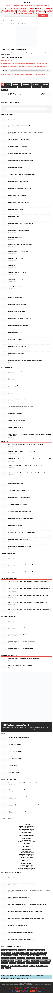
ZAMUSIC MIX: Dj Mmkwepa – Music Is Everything (20, 665)
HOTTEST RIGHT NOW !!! (7, 115)
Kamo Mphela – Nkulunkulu (15, 413)
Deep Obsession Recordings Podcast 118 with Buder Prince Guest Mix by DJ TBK (27, 904)
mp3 (34, 87)
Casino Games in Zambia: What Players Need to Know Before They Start (25, 444)
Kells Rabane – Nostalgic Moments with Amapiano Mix (21, 939)
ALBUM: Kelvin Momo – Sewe (15, 237)
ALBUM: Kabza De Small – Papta (15, 118)
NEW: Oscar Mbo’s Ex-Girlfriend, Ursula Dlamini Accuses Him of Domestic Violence (28, 472)
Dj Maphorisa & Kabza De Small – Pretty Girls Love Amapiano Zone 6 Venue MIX (27, 392)
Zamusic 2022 (26, 823)
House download (26, 862)
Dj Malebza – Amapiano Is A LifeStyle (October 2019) (20, 627)
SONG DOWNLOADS (17, 19)
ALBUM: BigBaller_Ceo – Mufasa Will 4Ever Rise (19, 318)
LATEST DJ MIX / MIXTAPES (8, 779)
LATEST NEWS (5, 441)
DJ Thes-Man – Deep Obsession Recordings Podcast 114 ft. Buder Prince (25, 911)
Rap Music (39, 965)
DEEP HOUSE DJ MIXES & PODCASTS (11, 873)
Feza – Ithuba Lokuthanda (14, 758)
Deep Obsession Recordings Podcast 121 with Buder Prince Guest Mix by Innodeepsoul (29, 890)
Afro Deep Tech (5, 950)
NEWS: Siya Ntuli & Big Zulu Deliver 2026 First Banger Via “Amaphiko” (25, 465)
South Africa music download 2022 (26, 841)
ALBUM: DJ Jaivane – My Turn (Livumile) (17, 279)
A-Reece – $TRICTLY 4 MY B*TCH (15, 427)
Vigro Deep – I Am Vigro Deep (15, 371)
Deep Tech (38, 958)
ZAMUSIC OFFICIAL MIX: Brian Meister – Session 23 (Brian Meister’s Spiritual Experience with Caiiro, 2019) (29, 589)
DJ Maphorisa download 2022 (26, 852)
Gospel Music (18, 960)
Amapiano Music (23, 955)
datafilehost (5, 87)
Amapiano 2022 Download (26, 827)
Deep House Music (30, 958)
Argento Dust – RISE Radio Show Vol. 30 (17, 925)
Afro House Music (37, 84)
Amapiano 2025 (5, 955)
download (13, 87)
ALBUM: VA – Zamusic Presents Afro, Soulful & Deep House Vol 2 (23, 564)
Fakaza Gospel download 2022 (26, 859)
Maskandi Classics (44, 963)
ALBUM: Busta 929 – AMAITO (15, 332)
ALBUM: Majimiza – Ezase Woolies (16, 353)
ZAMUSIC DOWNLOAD (6, 19)
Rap (34, 965)
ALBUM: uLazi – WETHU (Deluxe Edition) (17, 304)
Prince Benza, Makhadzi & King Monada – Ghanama (20, 406)
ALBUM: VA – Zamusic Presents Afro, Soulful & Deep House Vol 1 (23, 571)
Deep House (12, 958)
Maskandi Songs (23, 965)
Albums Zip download (26, 870)
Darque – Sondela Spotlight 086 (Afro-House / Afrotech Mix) (22, 782)
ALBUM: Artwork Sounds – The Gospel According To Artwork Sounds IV (25, 360)
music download (27, 843)
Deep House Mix (20, 958)
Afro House (7, 84)
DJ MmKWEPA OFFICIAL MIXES (9, 655)
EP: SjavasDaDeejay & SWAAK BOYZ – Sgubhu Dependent (21, 174)
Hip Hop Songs (21, 963)
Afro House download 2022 (26, 855)
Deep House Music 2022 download (26, 868)
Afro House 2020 (31, 950)
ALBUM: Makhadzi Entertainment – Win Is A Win (19, 188)
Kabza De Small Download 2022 (26, 826)
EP (2, 960)
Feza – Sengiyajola (12, 765)
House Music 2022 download (26, 866)
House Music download (26, 863)
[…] (35, 729)
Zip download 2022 (26, 840)
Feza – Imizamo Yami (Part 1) (15, 751)
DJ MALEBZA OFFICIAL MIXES (9, 617)
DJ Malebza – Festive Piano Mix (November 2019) (19, 620)
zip (2, 968)
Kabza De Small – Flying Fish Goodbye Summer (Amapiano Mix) (23, 790)
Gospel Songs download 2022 (27, 857)
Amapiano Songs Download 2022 (26, 829)
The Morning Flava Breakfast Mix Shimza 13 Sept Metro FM (22, 883)
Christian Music (32, 955)
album (20, 952)
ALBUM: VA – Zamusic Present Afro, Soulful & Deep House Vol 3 (23, 557)
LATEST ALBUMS (5, 294)
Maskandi (36, 963)
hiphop (48, 960)
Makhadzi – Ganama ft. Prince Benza (17, 399)
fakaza (20, 87)
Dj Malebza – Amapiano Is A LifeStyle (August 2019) (20, 648)
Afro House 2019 (22, 950)
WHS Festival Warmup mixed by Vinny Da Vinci (19, 876)
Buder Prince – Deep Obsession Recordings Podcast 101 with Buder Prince (26, 918)
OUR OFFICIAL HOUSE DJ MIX (9, 578)
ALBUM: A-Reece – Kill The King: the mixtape (18, 230)
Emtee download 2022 (26, 845)
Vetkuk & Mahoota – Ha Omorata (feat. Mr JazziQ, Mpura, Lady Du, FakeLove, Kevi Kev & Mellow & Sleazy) (29, 435)
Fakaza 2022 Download (26, 851)
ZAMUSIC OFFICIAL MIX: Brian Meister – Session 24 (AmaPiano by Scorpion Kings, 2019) (29, 581)
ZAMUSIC (13, 23)
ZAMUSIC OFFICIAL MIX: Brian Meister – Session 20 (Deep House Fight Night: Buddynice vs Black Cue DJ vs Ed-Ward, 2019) (29, 610)
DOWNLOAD (25, 19)
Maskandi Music (14, 965)
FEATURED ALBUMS (6, 480)
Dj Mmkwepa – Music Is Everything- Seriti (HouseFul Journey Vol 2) (24, 658)
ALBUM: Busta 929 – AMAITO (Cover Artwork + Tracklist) (21, 451)
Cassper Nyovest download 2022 (26, 835)
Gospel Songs (26, 960)
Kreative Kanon (37, 987)
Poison (38, 87)
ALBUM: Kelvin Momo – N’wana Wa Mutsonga (19, 139)
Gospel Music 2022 (26, 860)
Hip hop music (12, 963)
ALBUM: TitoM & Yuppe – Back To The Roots (18, 325)
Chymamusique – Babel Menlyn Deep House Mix (19, 811)
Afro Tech (45, 84)
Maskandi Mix (5, 965)
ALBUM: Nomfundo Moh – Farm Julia (17, 346)
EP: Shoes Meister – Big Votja (15, 339)
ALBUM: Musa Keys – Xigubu (15, 167)
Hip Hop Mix (4, 963)
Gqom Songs (42, 960)
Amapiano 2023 (42, 952)
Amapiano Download (26, 831)
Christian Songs (42, 955)
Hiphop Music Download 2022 (26, 854)
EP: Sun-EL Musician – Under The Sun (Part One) (19, 153)
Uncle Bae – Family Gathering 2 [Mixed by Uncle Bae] (20, 932)
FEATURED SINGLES (6, 367)
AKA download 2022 (26, 837)
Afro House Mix (26, 84)
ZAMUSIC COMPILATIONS (8, 553)
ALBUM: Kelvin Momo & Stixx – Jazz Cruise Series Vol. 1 (21, 223)
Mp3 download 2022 (26, 838)
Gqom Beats (34, 960)
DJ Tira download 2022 (26, 846)
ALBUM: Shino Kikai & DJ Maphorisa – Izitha (18, 251)
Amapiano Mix (14, 955)
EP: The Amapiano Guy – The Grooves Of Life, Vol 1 (20, 125)
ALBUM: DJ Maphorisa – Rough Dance (17, 195)
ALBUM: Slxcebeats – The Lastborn (16, 311)
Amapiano (26, 952)
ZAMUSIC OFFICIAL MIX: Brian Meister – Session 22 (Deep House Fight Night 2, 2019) (28, 595)
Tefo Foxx (45, 87)
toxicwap (4, 89)
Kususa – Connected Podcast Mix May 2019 (18, 897)
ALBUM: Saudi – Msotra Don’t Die (16, 258)
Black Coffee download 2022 (26, 848)
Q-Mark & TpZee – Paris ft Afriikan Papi (17, 378)
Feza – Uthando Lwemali (14, 772)
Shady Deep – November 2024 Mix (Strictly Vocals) (20, 797)
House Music (27, 87)
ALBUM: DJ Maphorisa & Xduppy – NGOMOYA (19, 202)
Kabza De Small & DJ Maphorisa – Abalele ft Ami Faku (21, 385)
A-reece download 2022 (26, 832)
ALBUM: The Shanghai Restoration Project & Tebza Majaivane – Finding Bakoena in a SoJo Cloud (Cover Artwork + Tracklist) (29, 459)
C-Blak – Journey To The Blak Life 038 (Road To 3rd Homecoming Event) (25, 804)
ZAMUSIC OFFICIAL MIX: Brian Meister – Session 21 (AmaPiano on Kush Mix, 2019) (27, 602)
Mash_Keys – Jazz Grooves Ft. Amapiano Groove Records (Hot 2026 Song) (25, 132)
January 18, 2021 (6, 23)
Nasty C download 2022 (26, 834)
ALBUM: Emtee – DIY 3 (13, 216)
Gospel (11, 960)
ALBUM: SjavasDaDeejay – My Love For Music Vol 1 (20, 244)
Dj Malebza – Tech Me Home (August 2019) (18, 634)
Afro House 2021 (16, 84)
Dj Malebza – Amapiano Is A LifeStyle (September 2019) (21, 641)
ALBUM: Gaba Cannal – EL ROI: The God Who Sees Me (21, 160)
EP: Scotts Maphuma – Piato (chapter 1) (17, 146)
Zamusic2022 (26, 824)
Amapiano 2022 (33, 952)
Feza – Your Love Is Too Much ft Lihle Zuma (18, 737)
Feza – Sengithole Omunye (14, 744)
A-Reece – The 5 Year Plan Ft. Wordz (16, 420)
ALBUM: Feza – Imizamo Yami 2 (15, 297)
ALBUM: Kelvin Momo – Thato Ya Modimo (18, 181)
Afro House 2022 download (26, 865)
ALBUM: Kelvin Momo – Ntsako (15, 209)
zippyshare (7, 968)
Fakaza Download (26, 849)
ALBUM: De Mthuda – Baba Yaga (16, 265)
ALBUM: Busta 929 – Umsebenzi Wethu (17, 272)
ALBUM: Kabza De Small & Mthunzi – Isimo (18, 287)
